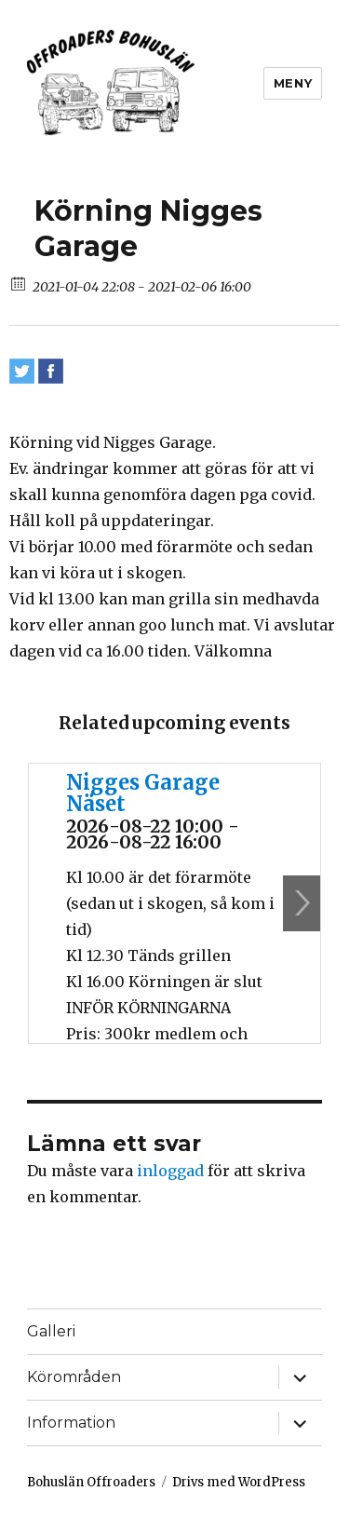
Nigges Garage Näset (143, 793)
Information (71, 1422)
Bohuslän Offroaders (91, 1482)
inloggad (170, 1170)
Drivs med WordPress (238, 1482)
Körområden (74, 1377)
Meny (293, 82)
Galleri (51, 1331)
